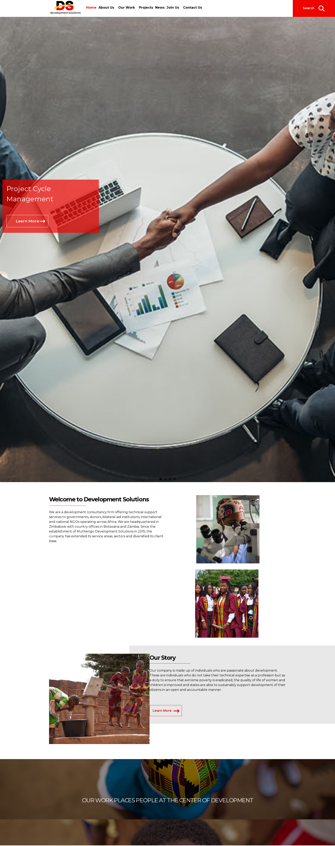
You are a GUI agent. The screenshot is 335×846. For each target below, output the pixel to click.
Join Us (173, 7)
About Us (106, 7)
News (160, 7)
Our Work (126, 7)
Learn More (27, 221)
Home (91, 7)
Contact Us (193, 7)
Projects (146, 7)
